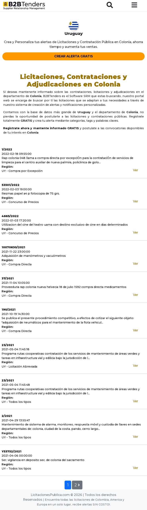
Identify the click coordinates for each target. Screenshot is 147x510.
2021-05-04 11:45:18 (15, 349)
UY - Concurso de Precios (20, 202)
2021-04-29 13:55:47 (16, 420)
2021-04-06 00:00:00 (17, 455)
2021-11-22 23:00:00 (16, 251)
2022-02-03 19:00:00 (17, 189)
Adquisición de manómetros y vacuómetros (34, 256)
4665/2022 (10, 216)
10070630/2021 (13, 247)
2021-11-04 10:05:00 (16, 283)
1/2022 (7, 149)
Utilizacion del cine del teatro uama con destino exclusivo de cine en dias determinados (65, 224)
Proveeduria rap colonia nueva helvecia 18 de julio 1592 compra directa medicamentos (64, 287)
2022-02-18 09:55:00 (17, 154)
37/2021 (8, 278)
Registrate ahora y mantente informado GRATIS (41, 128)
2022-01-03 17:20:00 (16, 220)
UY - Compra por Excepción (22, 171)
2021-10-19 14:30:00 (16, 314)
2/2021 (7, 416)
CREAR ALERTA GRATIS (73, 56)
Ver (135, 170)
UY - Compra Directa (17, 264)
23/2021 (8, 345)
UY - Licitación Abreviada (19, 366)
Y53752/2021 (11, 451)
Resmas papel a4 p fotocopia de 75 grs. (31, 193)
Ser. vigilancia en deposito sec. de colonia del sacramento (43, 460)
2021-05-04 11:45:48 (16, 385)
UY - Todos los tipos (16, 402)
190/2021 (8, 309)
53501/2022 (10, 185)
